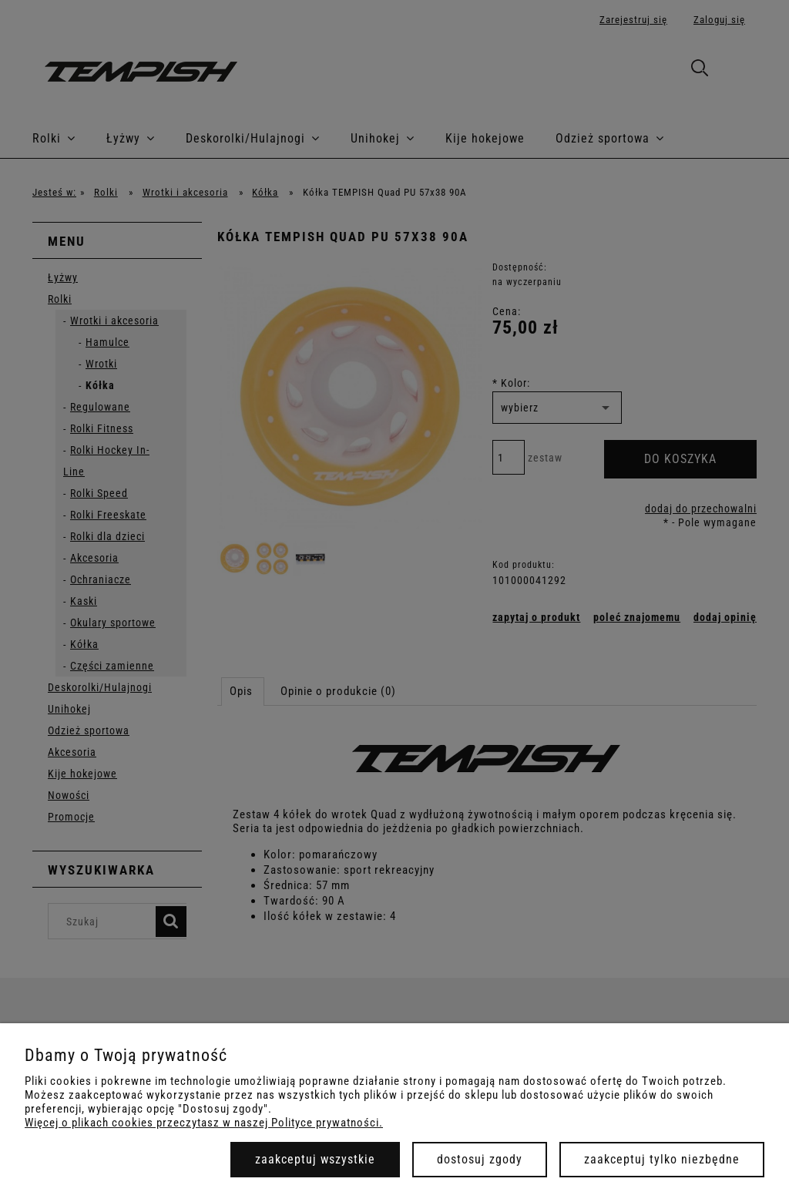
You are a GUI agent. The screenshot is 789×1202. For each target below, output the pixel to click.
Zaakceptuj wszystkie (315, 1159)
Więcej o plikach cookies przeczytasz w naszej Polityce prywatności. (204, 1123)
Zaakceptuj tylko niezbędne (662, 1159)
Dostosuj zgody (479, 1159)
